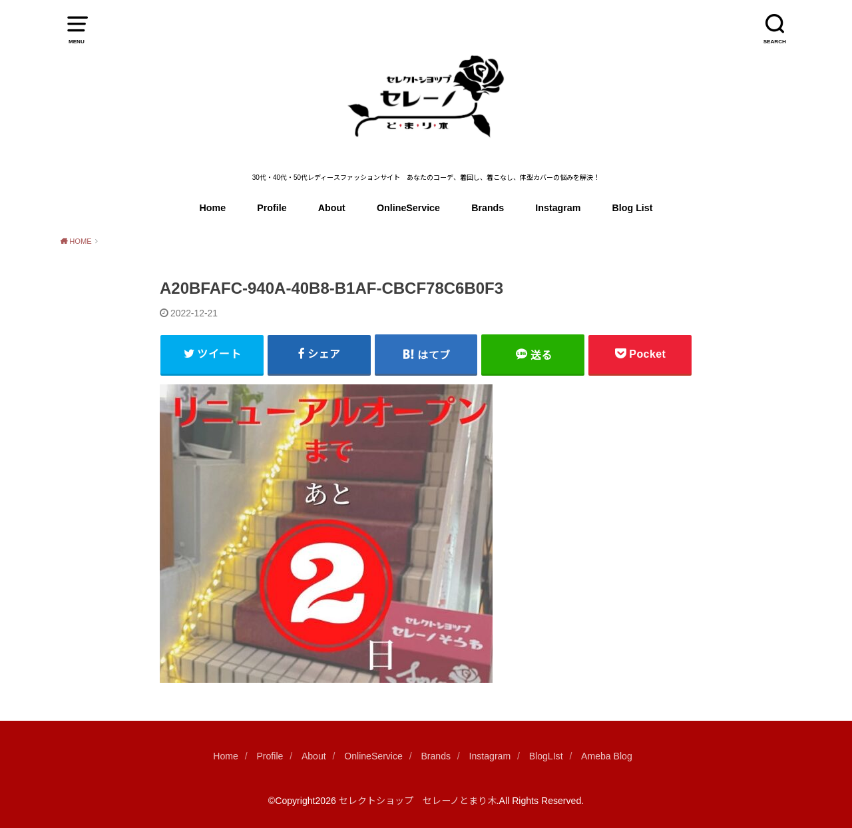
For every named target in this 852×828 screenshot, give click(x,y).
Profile (271, 208)
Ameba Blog (606, 756)
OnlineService (408, 208)
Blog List (632, 208)
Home (213, 208)
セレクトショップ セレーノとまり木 (418, 800)
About (331, 208)
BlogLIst (546, 756)
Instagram (557, 208)
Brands (487, 208)
